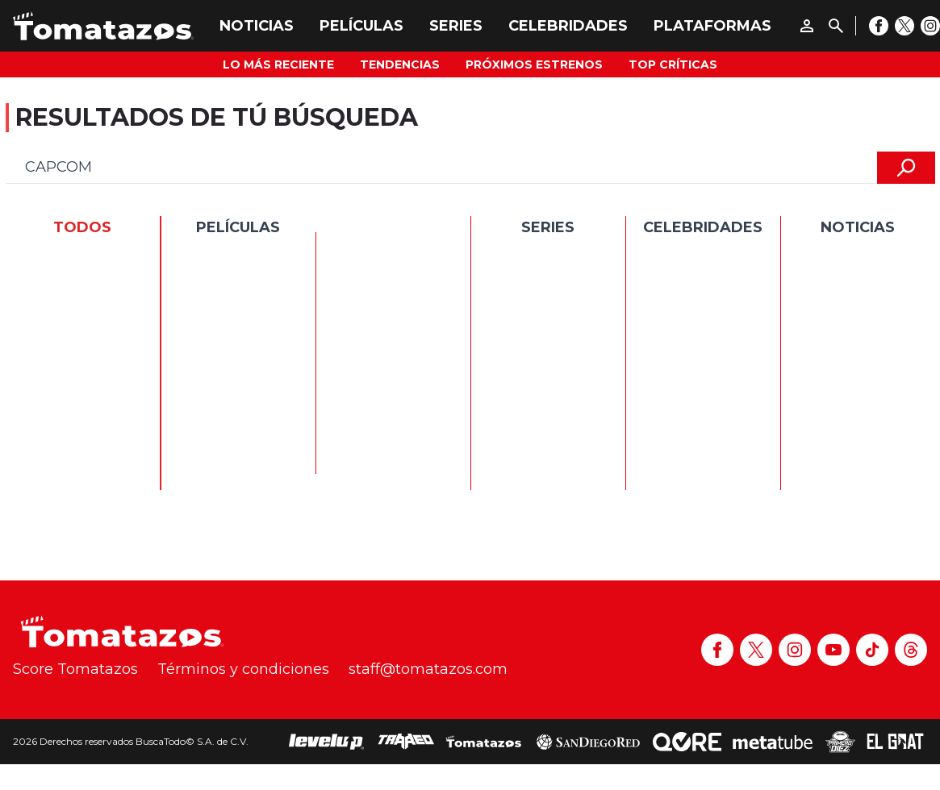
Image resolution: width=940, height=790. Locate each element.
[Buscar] (836, 25)
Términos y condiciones (243, 669)
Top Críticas (673, 64)
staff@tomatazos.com (428, 669)
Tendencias (400, 64)
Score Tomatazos (75, 669)
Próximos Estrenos (534, 64)
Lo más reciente (278, 64)
